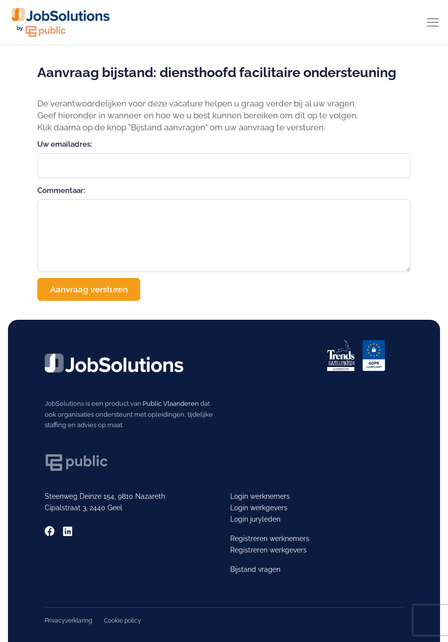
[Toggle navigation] (433, 22)
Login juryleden (255, 519)
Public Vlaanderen (171, 403)
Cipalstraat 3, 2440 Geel (83, 508)
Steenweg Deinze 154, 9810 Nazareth (105, 496)
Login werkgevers (258, 508)
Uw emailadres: (64, 144)
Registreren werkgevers (268, 550)
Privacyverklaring (68, 620)
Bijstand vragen (255, 569)
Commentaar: (61, 190)
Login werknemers (260, 496)
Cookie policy (122, 620)
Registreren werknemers (269, 539)
